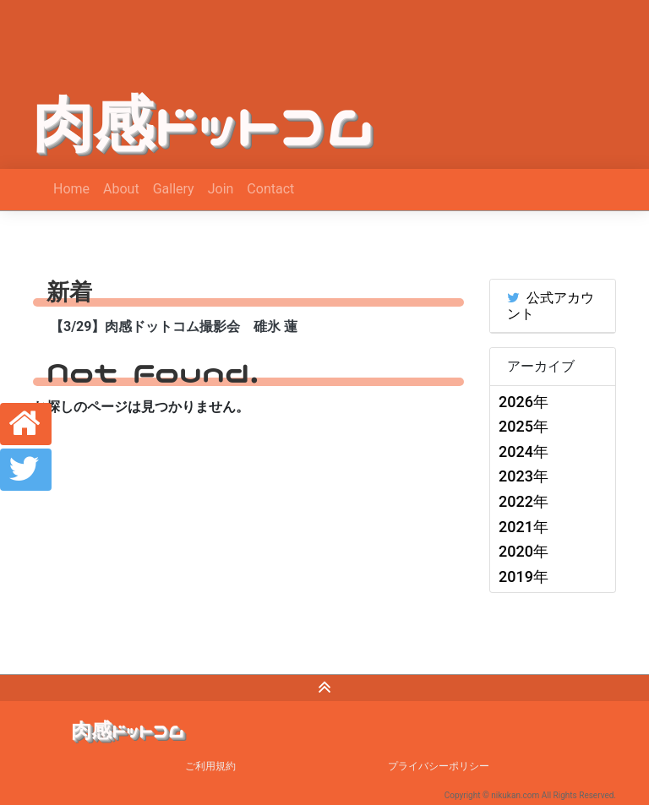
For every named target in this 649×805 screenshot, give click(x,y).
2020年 (523, 551)
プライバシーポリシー (438, 766)
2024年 (523, 451)
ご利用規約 (210, 766)
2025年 (523, 426)
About (121, 189)
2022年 (523, 501)
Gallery (173, 189)
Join (221, 189)
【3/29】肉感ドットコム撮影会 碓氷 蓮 (173, 326)
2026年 (523, 402)
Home (71, 189)
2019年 (523, 576)
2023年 (523, 476)
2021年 (523, 527)
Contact (270, 189)
